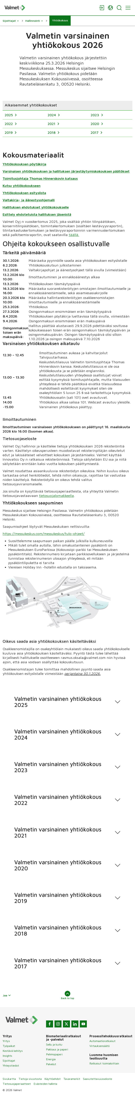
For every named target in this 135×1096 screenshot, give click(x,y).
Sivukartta (9, 1078)
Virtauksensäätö (99, 1045)
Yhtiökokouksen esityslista (24, 193)
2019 (9, 132)
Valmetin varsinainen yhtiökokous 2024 (57, 734)
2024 (52, 115)
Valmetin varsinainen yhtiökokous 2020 (57, 865)
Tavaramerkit (71, 1078)
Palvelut (51, 1064)
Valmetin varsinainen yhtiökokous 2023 (57, 767)
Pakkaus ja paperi (57, 1049)
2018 (52, 132)
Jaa (7, 995)
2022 (9, 124)
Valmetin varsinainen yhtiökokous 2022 (57, 799)
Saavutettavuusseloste (97, 1078)
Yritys (6, 1041)
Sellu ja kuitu (54, 1044)
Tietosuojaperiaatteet (17, 1083)
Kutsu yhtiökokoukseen (21, 185)
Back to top (67, 995)
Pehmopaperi (54, 1054)
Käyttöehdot (52, 1078)
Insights (7, 1055)
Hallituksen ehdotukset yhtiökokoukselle (36, 207)
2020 (95, 124)
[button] (11, 20)
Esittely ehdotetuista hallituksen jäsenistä (37, 214)
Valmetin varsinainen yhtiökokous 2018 (57, 930)
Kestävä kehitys (13, 1050)
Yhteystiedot (11, 1065)
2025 (9, 115)
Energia (51, 1059)
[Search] (119, 7)
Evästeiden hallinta (45, 1083)
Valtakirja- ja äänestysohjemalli (29, 200)
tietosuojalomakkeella (56, 496)
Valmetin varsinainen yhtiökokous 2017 (57, 963)
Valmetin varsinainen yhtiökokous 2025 (57, 701)
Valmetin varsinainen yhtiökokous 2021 (57, 832)
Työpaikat (9, 1045)
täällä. (74, 234)
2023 (95, 115)
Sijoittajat (9, 1060)
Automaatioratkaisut (102, 1041)
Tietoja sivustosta (30, 1078)
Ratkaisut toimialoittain (104, 1063)
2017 (95, 132)
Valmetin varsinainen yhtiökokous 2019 (57, 897)
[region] (67, 119)
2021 (52, 124)
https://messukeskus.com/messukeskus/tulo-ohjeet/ (44, 534)
